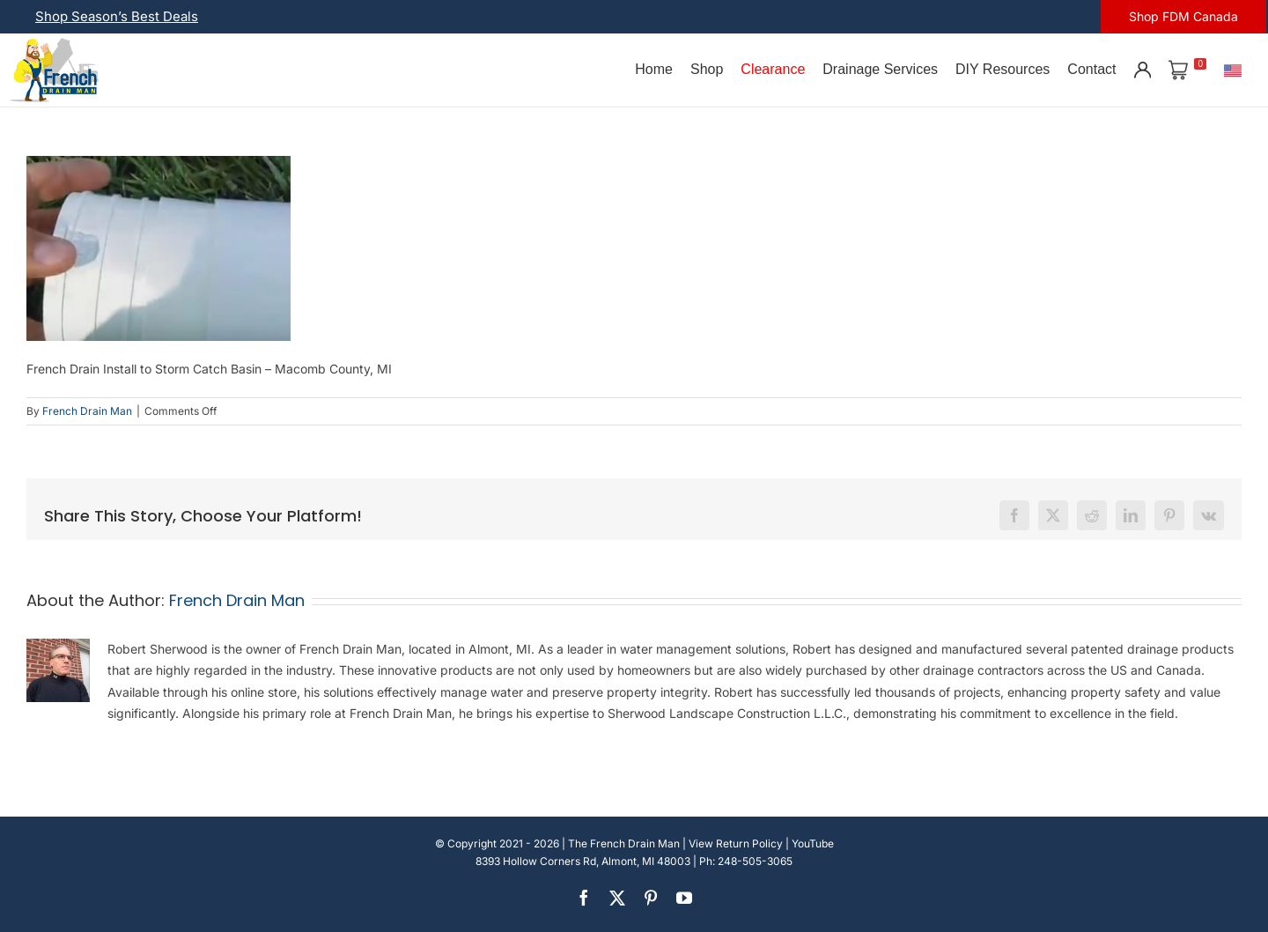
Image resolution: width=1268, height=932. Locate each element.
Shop (706, 69)
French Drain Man (87, 411)
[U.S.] (1232, 69)
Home (654, 69)
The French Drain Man (624, 843)
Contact (1091, 69)
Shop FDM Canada (1183, 16)
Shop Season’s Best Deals (116, 16)
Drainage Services (880, 69)
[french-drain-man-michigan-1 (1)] (55, 43)
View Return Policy (736, 843)
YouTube (813, 843)
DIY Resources (1002, 69)
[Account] (1142, 69)
